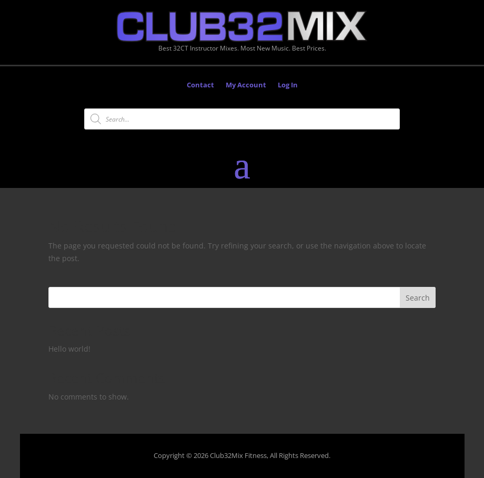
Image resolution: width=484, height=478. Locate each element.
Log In (288, 85)
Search (418, 298)
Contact (200, 85)
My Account (246, 85)
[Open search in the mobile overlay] (242, 119)
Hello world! (69, 349)
